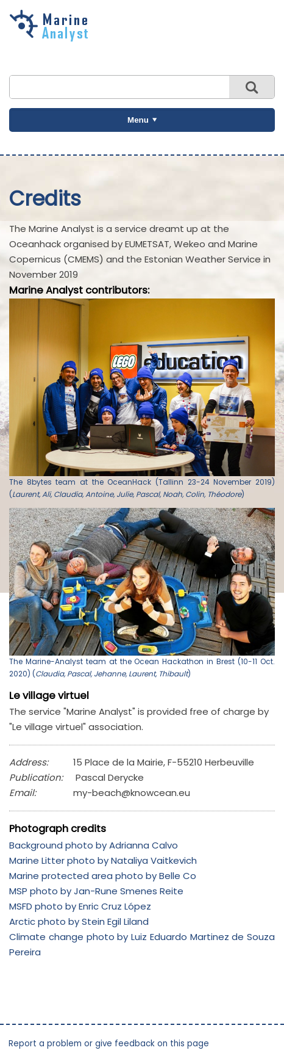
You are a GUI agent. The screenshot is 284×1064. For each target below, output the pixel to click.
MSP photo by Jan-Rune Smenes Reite (96, 891)
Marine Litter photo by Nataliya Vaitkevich (103, 860)
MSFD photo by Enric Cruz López (80, 906)
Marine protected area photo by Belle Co (102, 875)
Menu (138, 120)
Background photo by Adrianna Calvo (93, 845)
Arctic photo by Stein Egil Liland (79, 921)
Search (251, 87)
